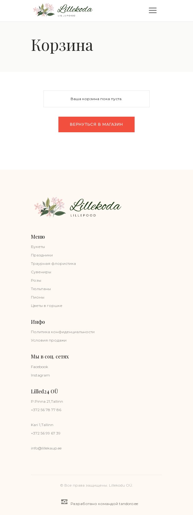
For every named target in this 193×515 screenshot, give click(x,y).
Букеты (38, 246)
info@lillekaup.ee (46, 448)
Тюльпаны (41, 288)
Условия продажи (49, 340)
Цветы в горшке (46, 305)
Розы (36, 280)
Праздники (42, 255)
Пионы (37, 297)
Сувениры (41, 272)
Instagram (40, 375)
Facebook (39, 366)
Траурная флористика (53, 263)
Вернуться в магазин (96, 124)
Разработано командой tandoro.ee (99, 502)
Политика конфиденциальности (63, 331)
